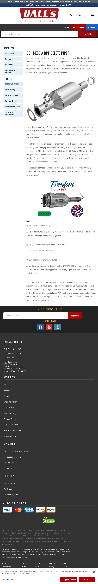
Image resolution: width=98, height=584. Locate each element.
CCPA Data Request (10, 71)
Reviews (9, 59)
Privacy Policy (11, 101)
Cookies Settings (9, 580)
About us (9, 64)
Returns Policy (11, 95)
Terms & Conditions (10, 113)
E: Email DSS (9, 357)
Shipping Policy (12, 84)
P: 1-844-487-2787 (12, 349)
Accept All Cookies (69, 580)
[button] (49, 34)
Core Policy (10, 89)
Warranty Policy (12, 106)
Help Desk (9, 53)
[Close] (94, 572)
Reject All (86, 580)
